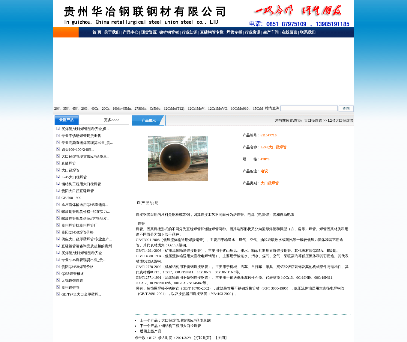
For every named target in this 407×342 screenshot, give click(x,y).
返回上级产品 (150, 331)
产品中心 (130, 32)
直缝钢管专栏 (211, 32)
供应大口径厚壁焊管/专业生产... (86, 239)
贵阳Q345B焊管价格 (77, 232)
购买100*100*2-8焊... (77, 149)
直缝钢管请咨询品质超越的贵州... (88, 246)
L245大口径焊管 (74, 177)
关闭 (221, 338)
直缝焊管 (68, 163)
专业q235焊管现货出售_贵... (83, 260)
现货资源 (149, 32)
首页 (297, 120)
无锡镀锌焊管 (72, 280)
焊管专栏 (234, 32)
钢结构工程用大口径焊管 (81, 184)
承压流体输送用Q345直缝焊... (84, 205)
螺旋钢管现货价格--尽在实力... (85, 212)
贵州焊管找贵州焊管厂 (79, 225)
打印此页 (202, 338)
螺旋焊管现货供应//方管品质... (85, 218)
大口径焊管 (70, 170)
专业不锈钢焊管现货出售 (81, 136)
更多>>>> (111, 120)
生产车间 (271, 32)
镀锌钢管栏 (169, 32)
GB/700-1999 (71, 198)
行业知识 (189, 32)
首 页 (96, 32)
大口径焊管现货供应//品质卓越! (186, 320)
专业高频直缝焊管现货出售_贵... (87, 143)
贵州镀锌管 (70, 287)
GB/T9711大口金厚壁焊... (81, 294)
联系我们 (308, 32)
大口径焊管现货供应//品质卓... (85, 156)
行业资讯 (252, 32)
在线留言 (289, 32)
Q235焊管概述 (72, 274)
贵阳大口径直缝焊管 (77, 191)
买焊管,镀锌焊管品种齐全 (81, 253)
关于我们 (111, 32)
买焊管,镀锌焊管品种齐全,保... (85, 129)
